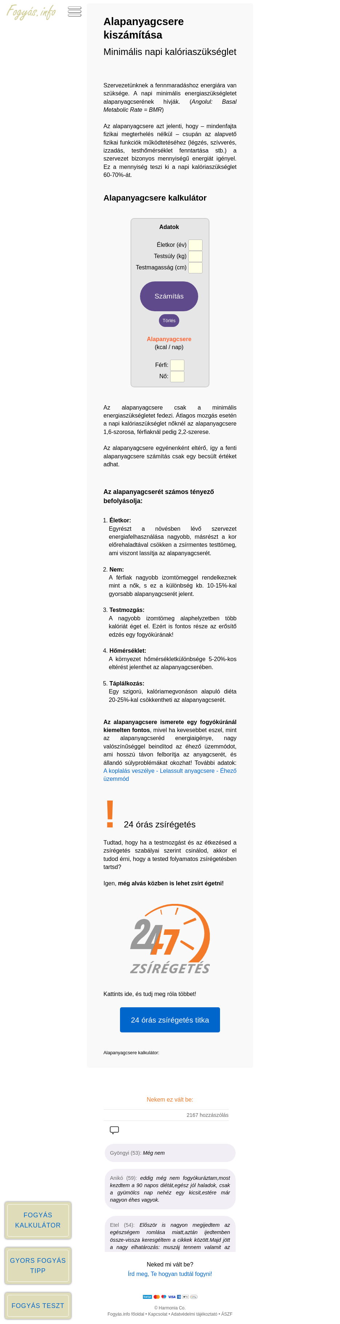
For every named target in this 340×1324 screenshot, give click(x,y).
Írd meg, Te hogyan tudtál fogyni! (170, 1274)
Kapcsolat (157, 1314)
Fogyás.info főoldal (126, 1314)
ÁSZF (227, 1314)
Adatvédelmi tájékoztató (194, 1314)
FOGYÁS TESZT (38, 1305)
